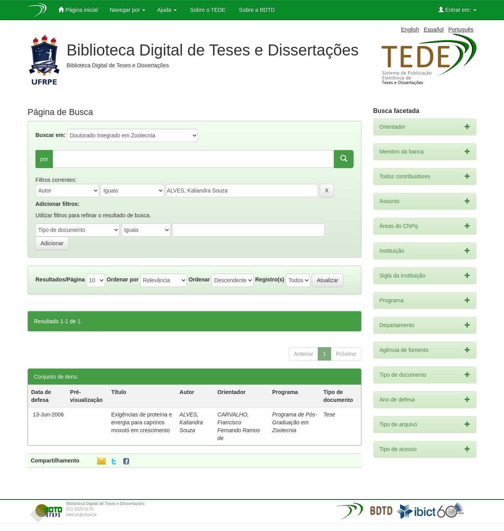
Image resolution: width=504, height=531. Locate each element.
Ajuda (167, 10)
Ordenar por (123, 279)
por (44, 159)
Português (460, 29)
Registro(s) (269, 279)
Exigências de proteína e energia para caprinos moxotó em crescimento (141, 422)
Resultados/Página (60, 279)
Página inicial (78, 9)
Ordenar (199, 279)
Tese (329, 414)
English (410, 29)
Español (434, 29)
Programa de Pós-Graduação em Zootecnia (294, 422)
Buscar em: (50, 135)
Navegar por (127, 10)
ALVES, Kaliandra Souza (191, 422)
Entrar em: (457, 9)
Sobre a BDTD (256, 10)
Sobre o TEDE (207, 10)
